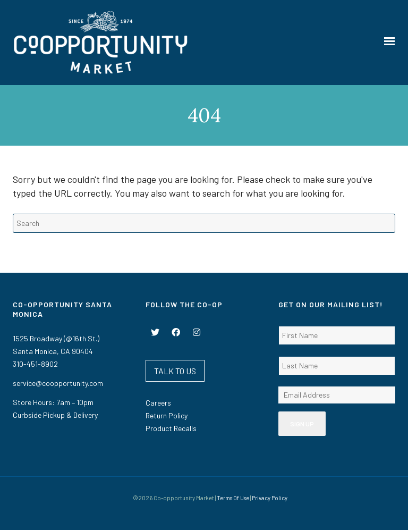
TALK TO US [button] (175, 371)
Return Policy (167, 415)
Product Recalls (171, 428)
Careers (158, 402)
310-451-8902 (35, 363)
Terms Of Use (233, 497)
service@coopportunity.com (58, 383)
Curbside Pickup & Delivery (55, 414)
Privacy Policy (269, 497)
